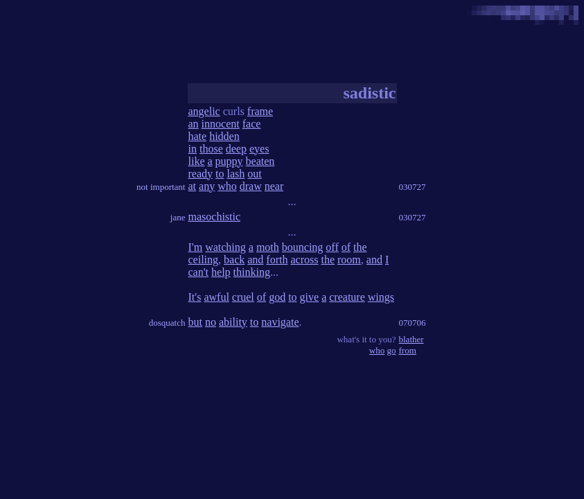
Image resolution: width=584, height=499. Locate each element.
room (349, 259)
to (219, 174)
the (360, 247)
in (192, 149)
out (254, 174)
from (407, 350)
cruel (243, 297)
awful (216, 297)
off (332, 247)
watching (225, 247)
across (304, 259)
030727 (412, 187)
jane (178, 217)
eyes (259, 149)
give (309, 297)
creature (347, 297)
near (274, 186)
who (227, 186)
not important (160, 187)
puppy (229, 161)
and (255, 259)
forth (276, 259)
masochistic (214, 216)
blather (411, 339)
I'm (195, 247)
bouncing (303, 247)
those (211, 149)
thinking (251, 272)
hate (197, 136)
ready (200, 174)
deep (236, 149)
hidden (224, 136)
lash (236, 174)
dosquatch (167, 322)
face (251, 124)
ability (233, 322)
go (391, 350)
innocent (221, 124)
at (192, 186)
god (277, 297)
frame (260, 111)
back (234, 259)
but (195, 322)
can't (198, 272)
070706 (412, 322)
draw (251, 186)
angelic (204, 111)
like (196, 161)
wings (381, 297)
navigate (280, 322)
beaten (260, 161)
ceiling (203, 259)
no (210, 322)
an (193, 124)
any (207, 186)
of (346, 247)
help (221, 272)
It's (195, 297)
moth (267, 247)
